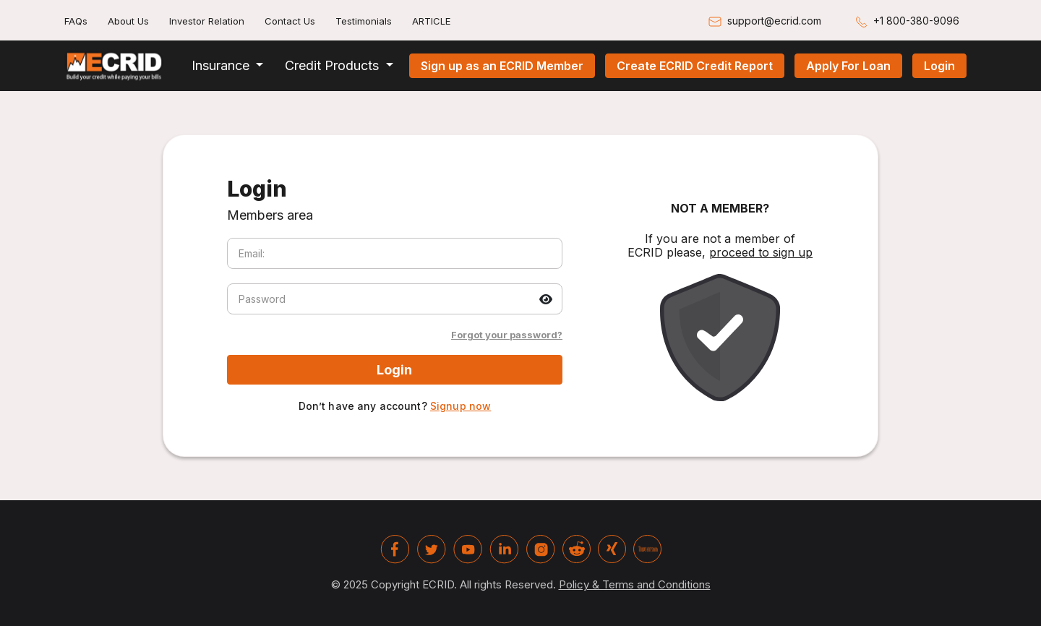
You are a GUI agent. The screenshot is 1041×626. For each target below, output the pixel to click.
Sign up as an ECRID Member (502, 66)
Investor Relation (206, 21)
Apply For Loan (848, 66)
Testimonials (363, 21)
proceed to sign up (761, 252)
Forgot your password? (506, 334)
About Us (128, 21)
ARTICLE (431, 21)
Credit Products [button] (333, 65)
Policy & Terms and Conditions (635, 584)
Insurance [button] (222, 65)
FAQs (75, 21)
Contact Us (290, 21)
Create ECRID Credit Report (695, 66)
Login (939, 66)
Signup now (460, 406)
